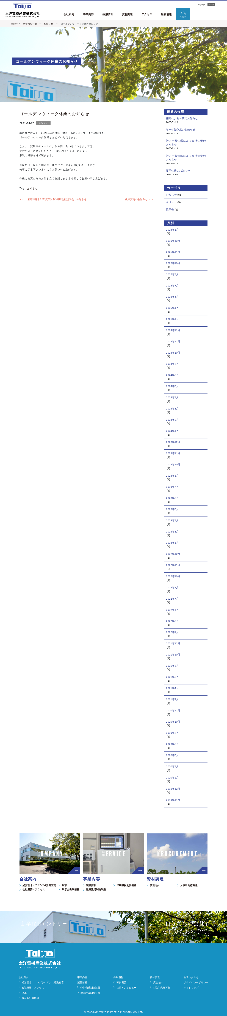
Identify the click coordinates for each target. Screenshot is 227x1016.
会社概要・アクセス (34, 889)
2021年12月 (173, 643)
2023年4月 (172, 520)
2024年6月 (172, 386)
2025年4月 (172, 307)
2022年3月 (172, 620)
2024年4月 (172, 397)
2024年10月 (173, 352)
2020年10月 (173, 721)
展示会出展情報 (70, 889)
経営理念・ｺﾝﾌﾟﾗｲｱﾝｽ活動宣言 (39, 885)
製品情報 (91, 885)
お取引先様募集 (189, 885)
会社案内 (68, 14)
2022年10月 (173, 576)
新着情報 (166, 14)
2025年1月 (172, 319)
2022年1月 (172, 632)
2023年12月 (173, 442)
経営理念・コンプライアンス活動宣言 (43, 982)
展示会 (170, 209)
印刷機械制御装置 (126, 885)
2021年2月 (172, 699)
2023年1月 (172, 542)
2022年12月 (173, 553)
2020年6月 (172, 755)
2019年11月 (173, 799)
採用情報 (108, 14)
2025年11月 (173, 251)
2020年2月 (172, 777)
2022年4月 (172, 609)
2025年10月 (173, 263)
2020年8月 (172, 732)
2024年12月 (173, 330)
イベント (171, 202)
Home (14, 24)
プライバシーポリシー (196, 982)
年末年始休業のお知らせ (180, 129)
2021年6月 (172, 676)
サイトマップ (191, 987)
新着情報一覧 (30, 24)
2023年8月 (172, 475)
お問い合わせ (191, 977)
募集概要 (121, 982)
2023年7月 (172, 486)
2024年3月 (172, 408)
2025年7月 (172, 285)
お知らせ (48, 24)
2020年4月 (172, 766)
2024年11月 (173, 341)
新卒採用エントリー (209, 13)
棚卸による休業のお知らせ (182, 118)
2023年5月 (172, 509)
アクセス (147, 14)
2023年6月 (172, 497)
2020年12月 (173, 710)
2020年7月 (172, 743)
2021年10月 (173, 654)
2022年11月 (173, 565)
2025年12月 (173, 240)
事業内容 (88, 14)
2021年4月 (172, 688)
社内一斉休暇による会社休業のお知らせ (186, 142)
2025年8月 (172, 274)
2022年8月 (172, 587)
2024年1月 (172, 430)
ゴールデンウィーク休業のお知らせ (55, 114)
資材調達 (127, 14)
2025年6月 (172, 296)
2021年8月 (172, 665)
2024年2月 (172, 419)
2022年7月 (172, 598)
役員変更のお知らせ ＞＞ (139, 199)
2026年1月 (172, 229)
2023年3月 (172, 531)
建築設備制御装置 (96, 889)
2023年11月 (173, 453)
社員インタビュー (126, 987)
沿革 (64, 885)
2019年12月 (173, 788)
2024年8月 (172, 363)
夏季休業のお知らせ (178, 170)
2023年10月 (173, 464)
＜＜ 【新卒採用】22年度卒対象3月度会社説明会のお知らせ (53, 199)
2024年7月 (172, 374)
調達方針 (155, 885)
